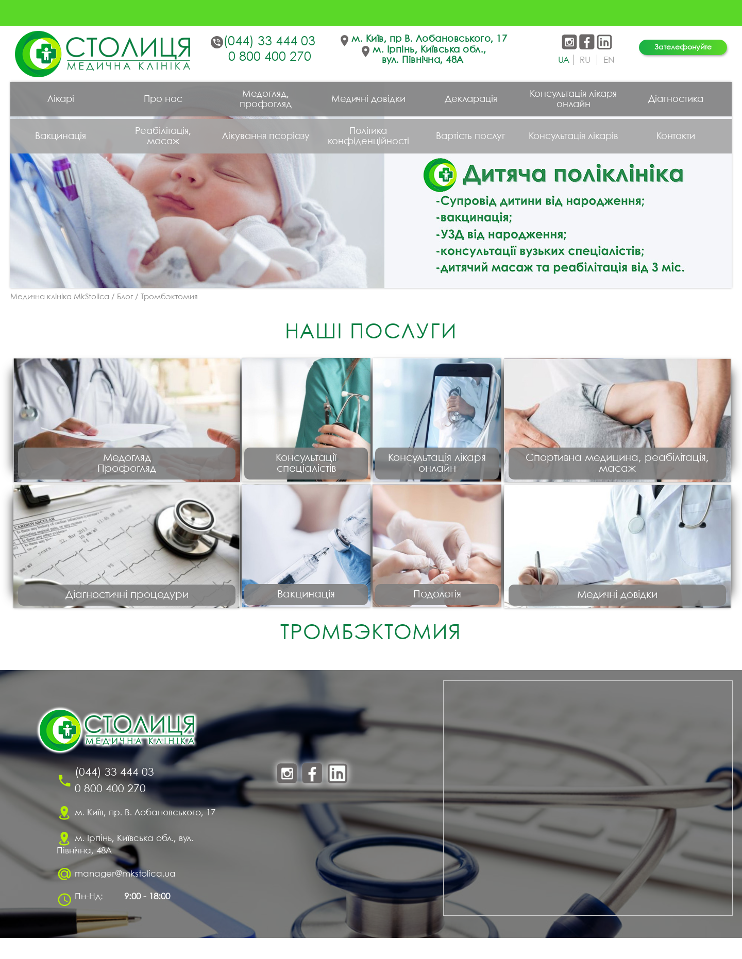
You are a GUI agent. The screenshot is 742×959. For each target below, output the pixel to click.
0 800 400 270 (269, 57)
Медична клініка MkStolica (59, 297)
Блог (125, 297)
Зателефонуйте (683, 47)
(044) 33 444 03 (269, 42)
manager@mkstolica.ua (125, 894)
